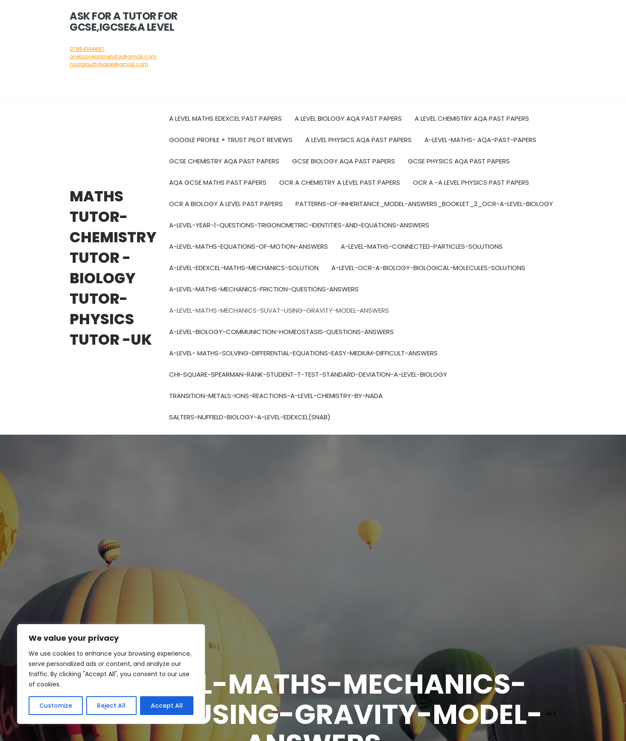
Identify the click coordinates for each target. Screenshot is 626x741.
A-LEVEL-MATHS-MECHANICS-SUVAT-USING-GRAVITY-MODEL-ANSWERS (279, 310)
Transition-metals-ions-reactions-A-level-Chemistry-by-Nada (276, 395)
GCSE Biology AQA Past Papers (343, 161)
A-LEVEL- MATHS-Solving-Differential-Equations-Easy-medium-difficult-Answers (303, 353)
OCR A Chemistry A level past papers (339, 182)
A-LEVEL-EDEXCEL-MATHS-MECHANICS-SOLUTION (244, 267)
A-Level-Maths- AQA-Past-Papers (480, 139)
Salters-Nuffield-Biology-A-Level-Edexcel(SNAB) (250, 417)
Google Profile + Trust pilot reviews (231, 139)
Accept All (167, 705)
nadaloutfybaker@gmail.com (109, 64)
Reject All (111, 705)
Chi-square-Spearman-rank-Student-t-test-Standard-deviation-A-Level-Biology (308, 374)
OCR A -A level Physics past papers (471, 182)
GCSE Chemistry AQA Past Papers (224, 161)
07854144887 (87, 48)
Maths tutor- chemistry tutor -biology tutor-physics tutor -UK (113, 268)
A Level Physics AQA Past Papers (358, 139)
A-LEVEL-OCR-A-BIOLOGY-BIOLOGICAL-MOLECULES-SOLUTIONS (428, 267)
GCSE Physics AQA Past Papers (459, 161)
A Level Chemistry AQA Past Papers (472, 118)
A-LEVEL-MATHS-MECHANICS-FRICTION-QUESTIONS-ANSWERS (264, 289)
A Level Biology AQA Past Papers (348, 118)
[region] (111, 674)
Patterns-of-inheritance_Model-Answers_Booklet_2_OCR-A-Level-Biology (424, 203)
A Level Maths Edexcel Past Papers (225, 118)
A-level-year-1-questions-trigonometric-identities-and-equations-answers (299, 225)
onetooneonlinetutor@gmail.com (113, 56)
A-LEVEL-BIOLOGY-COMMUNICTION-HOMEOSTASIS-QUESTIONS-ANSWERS (281, 331)
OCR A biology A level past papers (226, 203)
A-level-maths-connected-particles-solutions (422, 246)
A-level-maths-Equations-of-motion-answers (248, 246)
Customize (55, 705)
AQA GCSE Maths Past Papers (217, 182)
